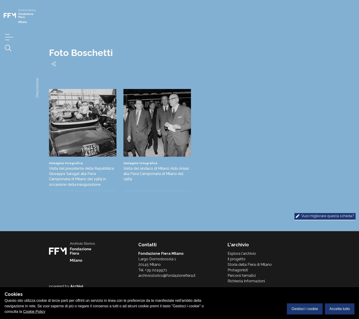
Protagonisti (238, 270)
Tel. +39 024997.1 (152, 270)
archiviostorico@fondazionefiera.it (167, 275)
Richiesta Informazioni (246, 281)
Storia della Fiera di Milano (250, 264)
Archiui (76, 286)
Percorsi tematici (242, 275)
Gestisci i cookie (304, 309)
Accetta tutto (339, 309)
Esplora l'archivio (242, 253)
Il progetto (236, 259)
